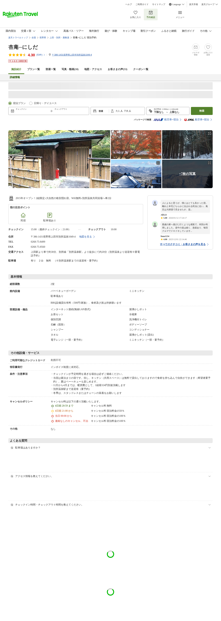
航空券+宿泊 (165, 119)
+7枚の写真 (187, 174)
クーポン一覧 (140, 69)
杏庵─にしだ (23, 47)
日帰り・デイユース (45, 103)
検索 (201, 110)
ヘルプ (128, 4)
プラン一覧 (33, 69)
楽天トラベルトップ (18, 37)
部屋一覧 (51, 69)
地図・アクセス (93, 69)
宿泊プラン (19, 103)
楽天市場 (193, 4)
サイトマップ (158, 4)
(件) (40, 55)
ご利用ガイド (142, 4)
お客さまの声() (117, 69)
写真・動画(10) (70, 69)
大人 (118, 111)
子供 (126, 111)
